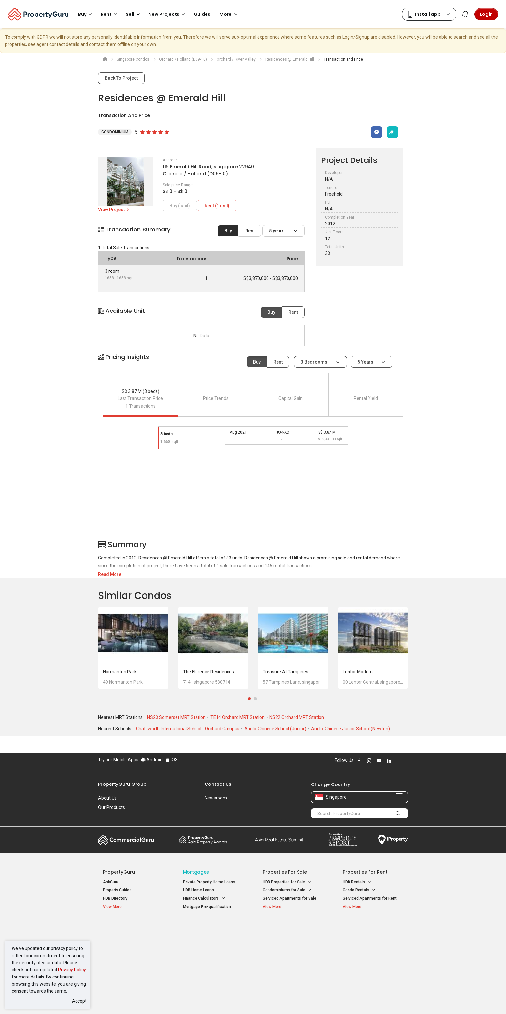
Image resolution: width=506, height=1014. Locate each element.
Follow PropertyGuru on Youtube (379, 760)
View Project (114, 209)
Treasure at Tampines (285, 671)
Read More (109, 574)
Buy (228, 230)
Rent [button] (110, 14)
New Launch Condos (121, 938)
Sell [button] (134, 14)
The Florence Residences (208, 671)
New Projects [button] (167, 14)
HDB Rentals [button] (357, 882)
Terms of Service (167, 999)
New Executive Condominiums (130, 946)
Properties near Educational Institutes (288, 931)
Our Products (111, 807)
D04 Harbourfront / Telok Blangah (372, 938)
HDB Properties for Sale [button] (287, 882)
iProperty (393, 840)
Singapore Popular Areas (372, 928)
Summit (279, 839)
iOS (171, 759)
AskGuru (110, 882)
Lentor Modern (358, 671)
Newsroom (216, 798)
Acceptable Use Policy (120, 999)
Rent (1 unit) (217, 205)
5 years (277, 230)
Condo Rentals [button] (359, 890)
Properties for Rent (365, 872)
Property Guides (117, 890)
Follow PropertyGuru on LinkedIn (389, 760)
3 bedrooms (314, 361)
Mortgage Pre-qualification (207, 907)
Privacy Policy (72, 969)
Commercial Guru (126, 840)
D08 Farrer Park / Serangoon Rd (371, 961)
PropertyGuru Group (122, 784)
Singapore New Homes (129, 928)
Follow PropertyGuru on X (397, 760)
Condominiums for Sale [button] (287, 890)
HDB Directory (115, 898)
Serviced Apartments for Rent (370, 898)
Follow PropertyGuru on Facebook (359, 760)
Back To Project (121, 78)
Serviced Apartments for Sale (289, 898)
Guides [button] (202, 14)
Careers (106, 816)
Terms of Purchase (247, 999)
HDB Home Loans (198, 890)
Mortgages (196, 872)
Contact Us (218, 784)
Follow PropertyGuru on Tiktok (405, 760)
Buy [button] (86, 14)
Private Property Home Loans (209, 882)
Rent (250, 230)
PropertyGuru (119, 872)
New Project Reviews (122, 954)
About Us (107, 798)
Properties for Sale (285, 872)
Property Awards (203, 839)
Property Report (342, 839)
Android (152, 759)
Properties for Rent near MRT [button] (212, 953)
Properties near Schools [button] (288, 953)
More (229, 14)
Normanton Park (120, 671)
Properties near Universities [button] (291, 944)
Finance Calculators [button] (204, 898)
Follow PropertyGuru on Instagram (369, 760)
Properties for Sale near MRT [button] (212, 944)
